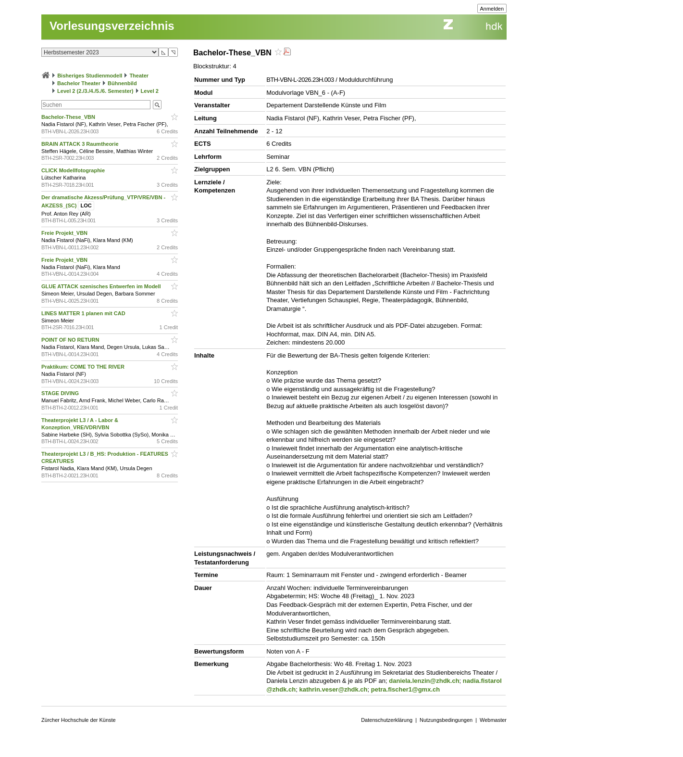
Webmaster (493, 720)
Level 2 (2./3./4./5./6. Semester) (95, 91)
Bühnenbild (122, 83)
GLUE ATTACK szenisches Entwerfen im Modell (101, 286)
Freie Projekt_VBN (65, 233)
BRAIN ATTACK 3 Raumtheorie (80, 144)
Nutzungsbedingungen (446, 720)
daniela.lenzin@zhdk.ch (424, 680)
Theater (139, 75)
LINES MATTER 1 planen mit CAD (84, 313)
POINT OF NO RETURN (70, 340)
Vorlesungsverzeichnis (112, 25)
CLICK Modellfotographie (73, 170)
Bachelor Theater (78, 83)
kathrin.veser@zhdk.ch (333, 689)
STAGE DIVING (60, 393)
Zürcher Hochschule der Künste (78, 720)
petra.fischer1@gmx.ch (405, 689)
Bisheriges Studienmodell (89, 75)
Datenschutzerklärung (386, 720)
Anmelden (492, 9)
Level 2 (150, 91)
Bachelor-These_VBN (69, 117)
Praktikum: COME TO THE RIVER (83, 367)
